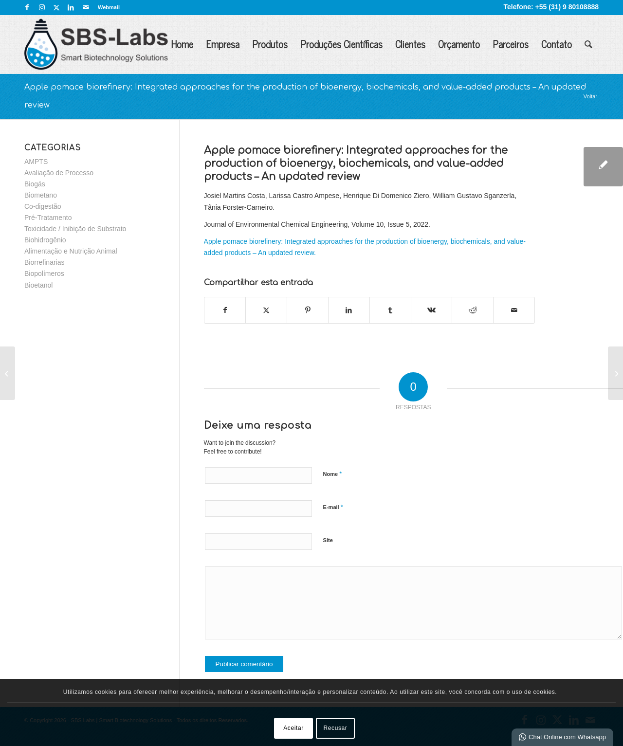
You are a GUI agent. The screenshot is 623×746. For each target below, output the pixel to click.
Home (182, 44)
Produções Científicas (341, 44)
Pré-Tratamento (48, 217)
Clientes (410, 44)
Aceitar (293, 728)
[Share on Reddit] (472, 310)
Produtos (270, 44)
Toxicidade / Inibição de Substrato (75, 229)
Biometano (40, 195)
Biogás (34, 184)
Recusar (336, 728)
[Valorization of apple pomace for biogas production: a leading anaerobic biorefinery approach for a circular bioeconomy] (7, 373)
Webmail (109, 7)
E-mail (333, 506)
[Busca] (588, 44)
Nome (332, 473)
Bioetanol (38, 285)
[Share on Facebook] (225, 310)
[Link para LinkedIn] (71, 7)
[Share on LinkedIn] (349, 310)
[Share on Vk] (431, 310)
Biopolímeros (44, 273)
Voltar (590, 96)
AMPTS (36, 161)
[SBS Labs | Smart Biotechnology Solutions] (96, 44)
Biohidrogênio (45, 240)
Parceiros (511, 44)
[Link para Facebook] (27, 7)
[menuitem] (106, 7)
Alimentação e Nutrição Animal (70, 251)
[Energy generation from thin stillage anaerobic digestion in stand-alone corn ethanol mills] (615, 373)
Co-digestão (42, 206)
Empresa (222, 44)
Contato (556, 44)
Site (328, 540)
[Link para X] (56, 7)
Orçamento (459, 44)
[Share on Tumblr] (390, 310)
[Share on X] (266, 310)
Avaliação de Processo (58, 173)
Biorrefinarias (44, 262)
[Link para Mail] (85, 7)
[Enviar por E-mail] (514, 310)
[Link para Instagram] (42, 7)
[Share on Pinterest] (307, 310)
